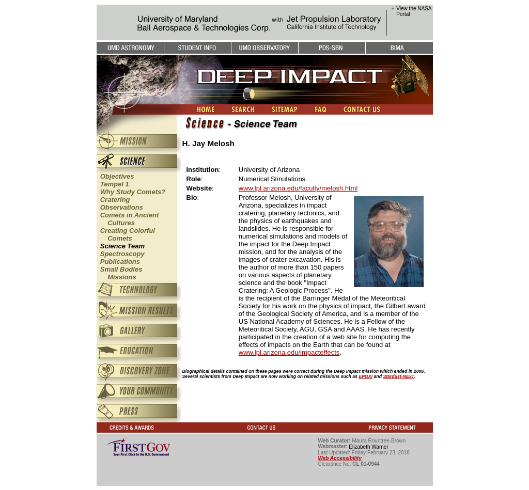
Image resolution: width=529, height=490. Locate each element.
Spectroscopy (122, 254)
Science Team (122, 246)
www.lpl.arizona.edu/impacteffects (289, 352)
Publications (120, 261)
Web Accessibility (340, 458)
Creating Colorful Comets (126, 234)
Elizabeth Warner (368, 447)
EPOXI (365, 376)
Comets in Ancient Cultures (128, 219)
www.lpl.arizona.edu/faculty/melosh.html (298, 188)
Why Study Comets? (132, 192)
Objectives (117, 176)
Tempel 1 (114, 184)
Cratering (115, 199)
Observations (121, 207)
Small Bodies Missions (120, 273)
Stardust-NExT (398, 376)
